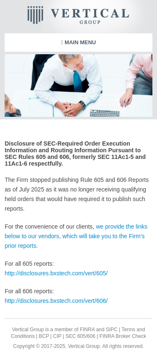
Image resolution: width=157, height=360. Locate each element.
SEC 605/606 (79, 336)
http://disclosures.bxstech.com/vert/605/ (56, 273)
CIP (56, 336)
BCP (43, 336)
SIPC (112, 329)
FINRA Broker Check (123, 336)
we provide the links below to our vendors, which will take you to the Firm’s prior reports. (76, 236)
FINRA (87, 329)
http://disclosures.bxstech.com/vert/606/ (56, 300)
